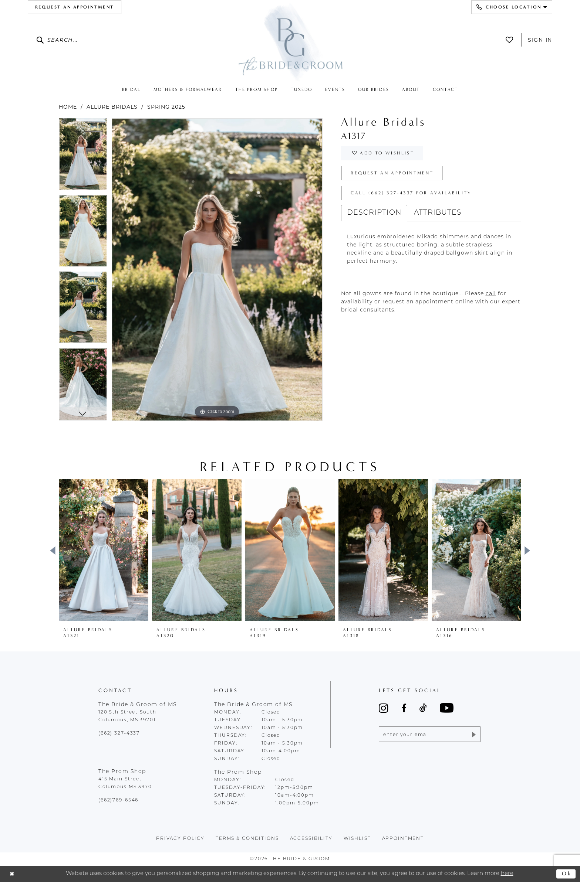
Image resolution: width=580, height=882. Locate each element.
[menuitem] (74, 7)
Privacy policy (180, 839)
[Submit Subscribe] (473, 734)
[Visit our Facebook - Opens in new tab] (404, 708)
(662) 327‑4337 (119, 733)
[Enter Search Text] (68, 40)
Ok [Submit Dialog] (567, 873)
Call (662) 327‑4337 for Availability (411, 192)
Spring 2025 (166, 106)
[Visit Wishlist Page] (511, 40)
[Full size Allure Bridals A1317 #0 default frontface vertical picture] (217, 269)
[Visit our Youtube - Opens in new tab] (446, 708)
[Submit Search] (41, 40)
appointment (403, 839)
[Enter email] (429, 734)
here (507, 873)
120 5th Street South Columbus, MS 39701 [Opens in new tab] (127, 716)
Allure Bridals (112, 106)
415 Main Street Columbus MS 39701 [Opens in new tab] (126, 783)
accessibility (311, 839)
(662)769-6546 (118, 800)
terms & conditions (247, 839)
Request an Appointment (392, 173)
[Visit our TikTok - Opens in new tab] (423, 708)
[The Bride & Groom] (290, 41)
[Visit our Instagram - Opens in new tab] (383, 708)
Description (374, 213)
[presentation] (103, 550)
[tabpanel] (83, 156)
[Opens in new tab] (491, 294)
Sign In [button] (540, 40)
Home (68, 106)
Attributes (438, 213)
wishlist (357, 839)
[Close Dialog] (12, 874)
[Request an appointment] (74, 7)
